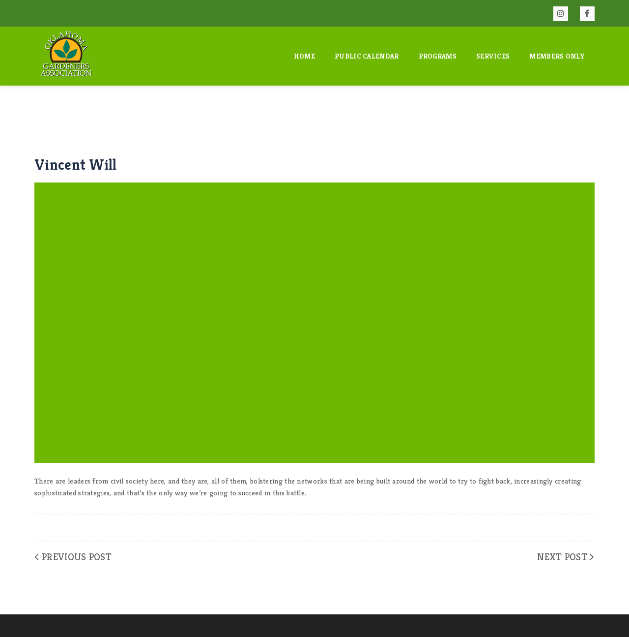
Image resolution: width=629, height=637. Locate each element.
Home (304, 56)
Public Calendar (367, 56)
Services (493, 56)
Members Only (557, 56)
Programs (438, 56)
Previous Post (77, 557)
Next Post (562, 557)
